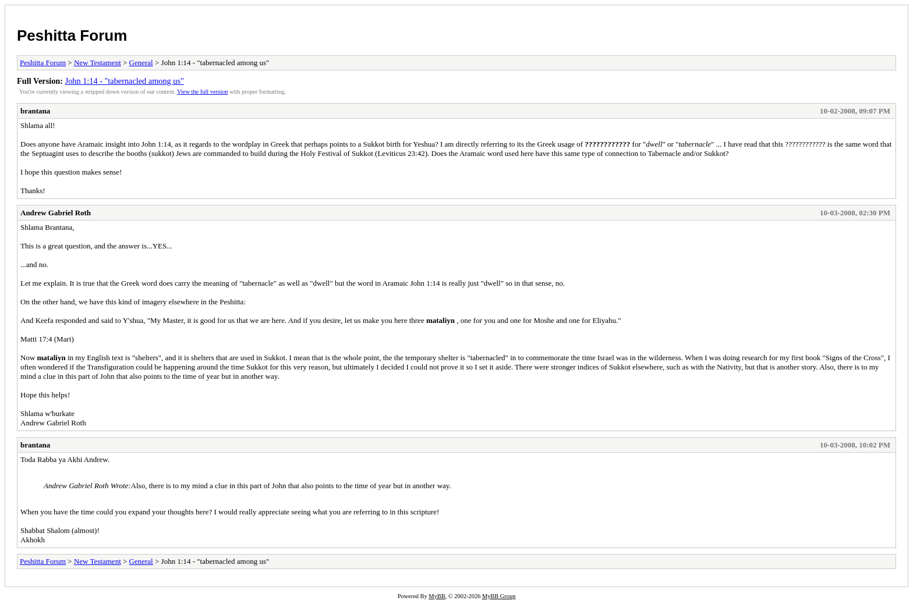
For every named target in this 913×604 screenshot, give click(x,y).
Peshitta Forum (72, 35)
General (141, 62)
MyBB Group (498, 596)
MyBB (437, 596)
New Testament (97, 62)
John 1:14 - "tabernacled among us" (124, 81)
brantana (35, 110)
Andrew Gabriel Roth (55, 212)
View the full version (202, 91)
